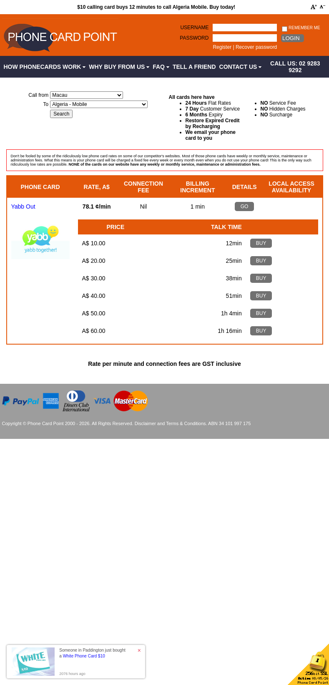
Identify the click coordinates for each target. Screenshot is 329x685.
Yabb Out (23, 206)
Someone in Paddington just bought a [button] (92, 653)
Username (194, 27)
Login (290, 38)
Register (222, 47)
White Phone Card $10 (84, 656)
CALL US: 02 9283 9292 (295, 66)
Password (194, 38)
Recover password (256, 47)
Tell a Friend (194, 66)
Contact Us (240, 66)
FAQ (161, 66)
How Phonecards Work (45, 66)
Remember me (301, 28)
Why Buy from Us (119, 66)
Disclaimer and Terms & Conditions (170, 423)
